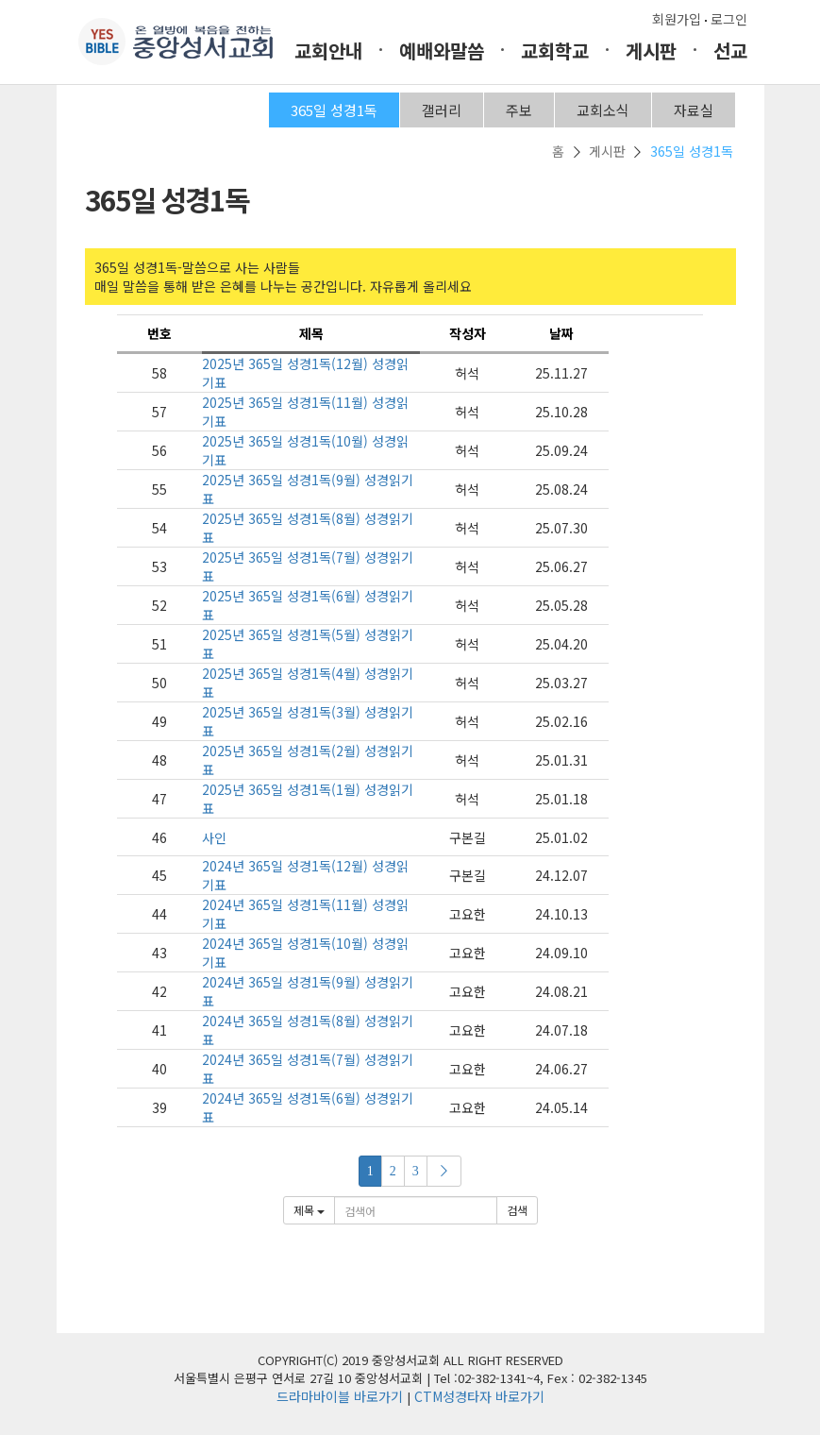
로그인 (729, 18)
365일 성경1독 (334, 110)
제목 (309, 1210)
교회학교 (555, 50)
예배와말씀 (441, 50)
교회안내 (328, 50)
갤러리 (441, 110)
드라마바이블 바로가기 (339, 1396)
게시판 (651, 50)
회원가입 (676, 18)
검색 (517, 1210)
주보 (519, 110)
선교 (730, 50)
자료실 (693, 110)
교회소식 (603, 110)
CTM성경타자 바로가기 (479, 1396)
